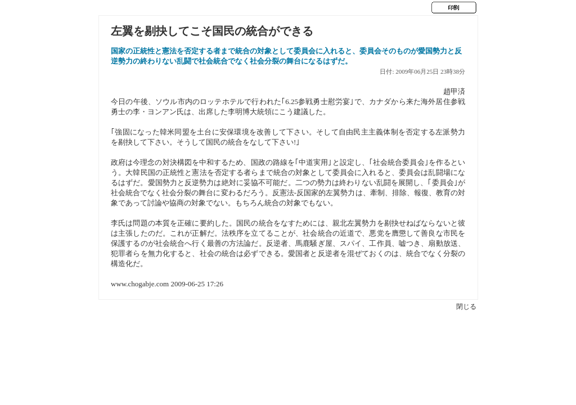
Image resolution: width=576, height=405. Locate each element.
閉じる (466, 306)
